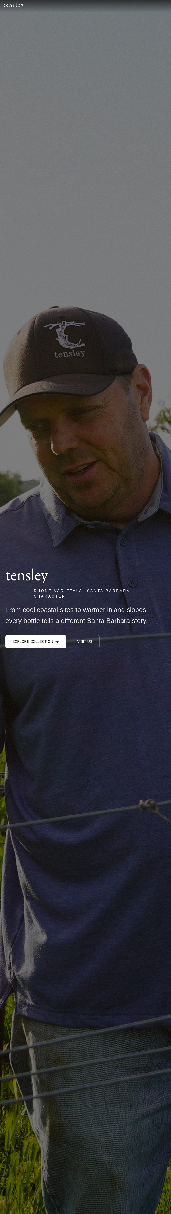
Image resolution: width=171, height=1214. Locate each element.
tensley (14, 4)
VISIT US (84, 641)
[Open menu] (162, 5)
